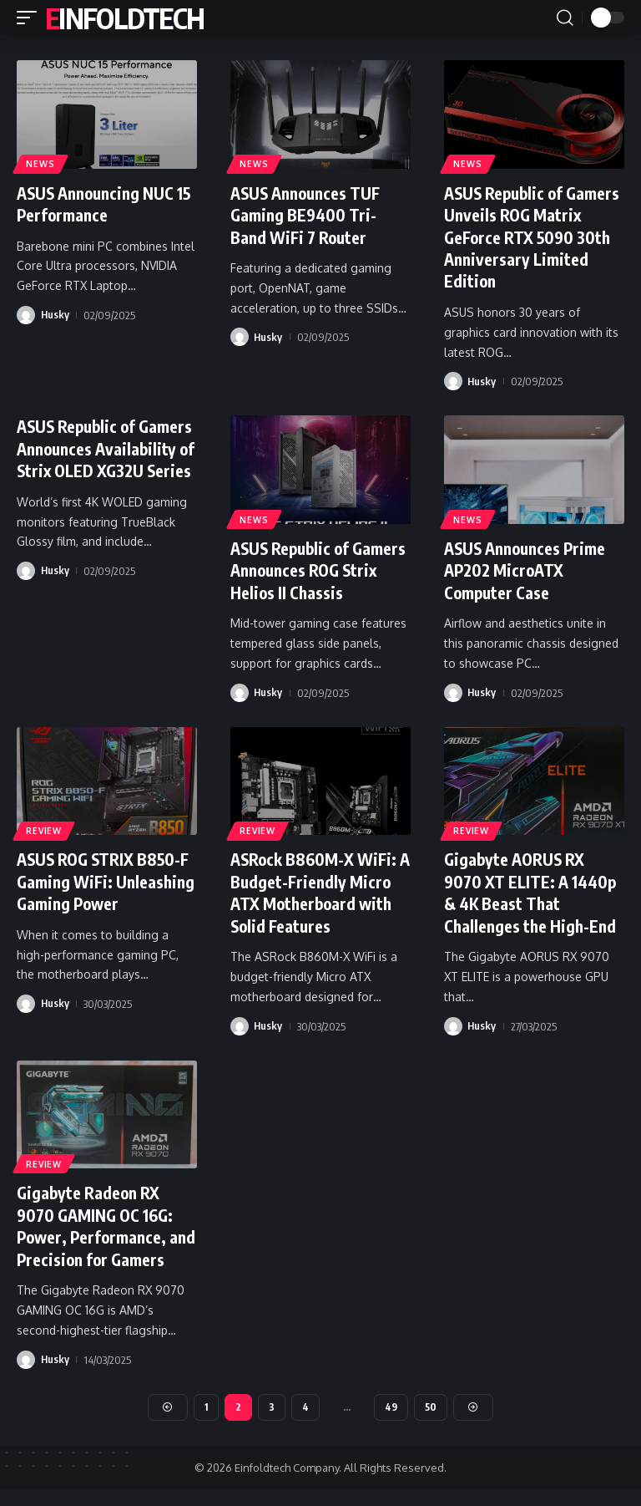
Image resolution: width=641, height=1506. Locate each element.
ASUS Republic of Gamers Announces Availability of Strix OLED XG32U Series (87, 457)
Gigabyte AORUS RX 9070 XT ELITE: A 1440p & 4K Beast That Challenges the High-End (532, 889)
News (41, 164)
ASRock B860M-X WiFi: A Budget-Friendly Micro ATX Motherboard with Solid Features (319, 889)
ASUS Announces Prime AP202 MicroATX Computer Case (528, 568)
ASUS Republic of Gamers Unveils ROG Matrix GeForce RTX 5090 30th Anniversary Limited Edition (528, 236)
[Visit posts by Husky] (26, 314)
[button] (31, 17)
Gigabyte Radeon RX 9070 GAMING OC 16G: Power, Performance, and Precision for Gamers (97, 1231)
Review (44, 827)
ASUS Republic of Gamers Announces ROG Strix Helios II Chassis (316, 568)
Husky (55, 314)
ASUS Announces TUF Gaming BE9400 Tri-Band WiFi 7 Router (309, 214)
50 (431, 1423)
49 (392, 1423)
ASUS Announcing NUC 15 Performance (99, 203)
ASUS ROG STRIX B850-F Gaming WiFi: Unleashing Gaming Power (106, 889)
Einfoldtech (124, 17)
